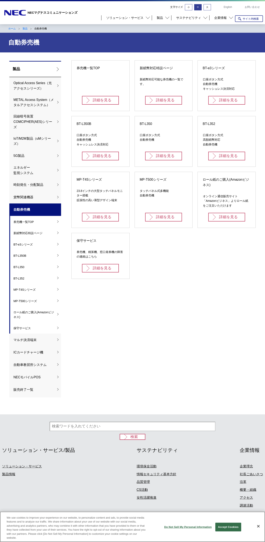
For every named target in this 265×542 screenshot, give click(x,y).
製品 (25, 28)
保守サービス (22, 328)
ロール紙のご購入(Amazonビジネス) (33, 315)
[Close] (258, 533)
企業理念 (246, 466)
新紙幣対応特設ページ (27, 233)
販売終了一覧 (23, 389)
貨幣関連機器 (23, 197)
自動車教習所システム (30, 365)
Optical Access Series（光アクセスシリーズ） (32, 85)
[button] (126, 17)
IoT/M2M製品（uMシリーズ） (32, 141)
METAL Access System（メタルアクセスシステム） (33, 102)
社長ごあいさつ (251, 474)
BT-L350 (18, 267)
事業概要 (246, 513)
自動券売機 (21, 209)
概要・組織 (248, 489)
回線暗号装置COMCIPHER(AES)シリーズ (32, 122)
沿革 (243, 482)
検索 (134, 437)
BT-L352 (18, 278)
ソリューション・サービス (22, 466)
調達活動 (246, 505)
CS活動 (142, 489)
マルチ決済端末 (25, 340)
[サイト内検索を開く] (249, 18)
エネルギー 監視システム (23, 170)
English (228, 7)
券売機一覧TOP (23, 222)
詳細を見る (102, 100)
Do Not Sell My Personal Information (188, 534)
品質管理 (143, 482)
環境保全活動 (147, 466)
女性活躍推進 (147, 497)
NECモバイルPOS (27, 377)
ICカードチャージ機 (28, 352)
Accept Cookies (228, 534)
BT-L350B (19, 255)
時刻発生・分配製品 (28, 184)
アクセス (246, 497)
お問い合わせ (252, 7)
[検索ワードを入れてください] (132, 426)
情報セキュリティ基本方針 (156, 474)
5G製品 (18, 155)
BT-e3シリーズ (23, 244)
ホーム (12, 28)
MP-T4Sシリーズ (24, 289)
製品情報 (8, 474)
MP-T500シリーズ (25, 301)
